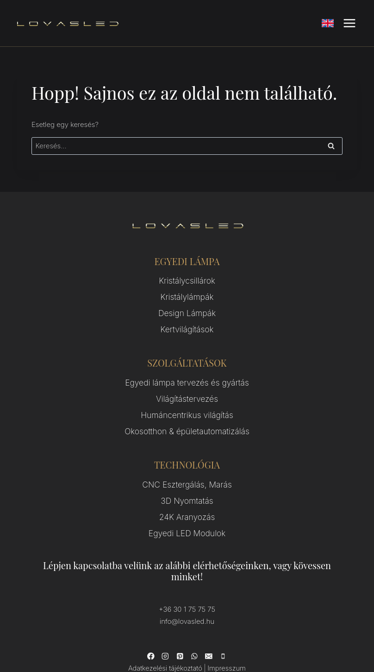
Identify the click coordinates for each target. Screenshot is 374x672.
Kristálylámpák (187, 293)
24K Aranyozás (187, 492)
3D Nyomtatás (186, 479)
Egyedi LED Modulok (187, 506)
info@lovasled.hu (187, 592)
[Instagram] (166, 626)
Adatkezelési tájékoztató (167, 637)
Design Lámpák (187, 307)
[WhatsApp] (194, 626)
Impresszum (223, 637)
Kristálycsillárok (187, 279)
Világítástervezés (187, 386)
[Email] (208, 626)
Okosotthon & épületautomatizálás (186, 414)
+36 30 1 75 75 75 (187, 581)
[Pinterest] (180, 626)
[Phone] (222, 626)
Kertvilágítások (187, 321)
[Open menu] (349, 22)
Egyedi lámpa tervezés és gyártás (187, 372)
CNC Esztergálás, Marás (187, 465)
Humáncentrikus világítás (186, 400)
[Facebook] (152, 626)
